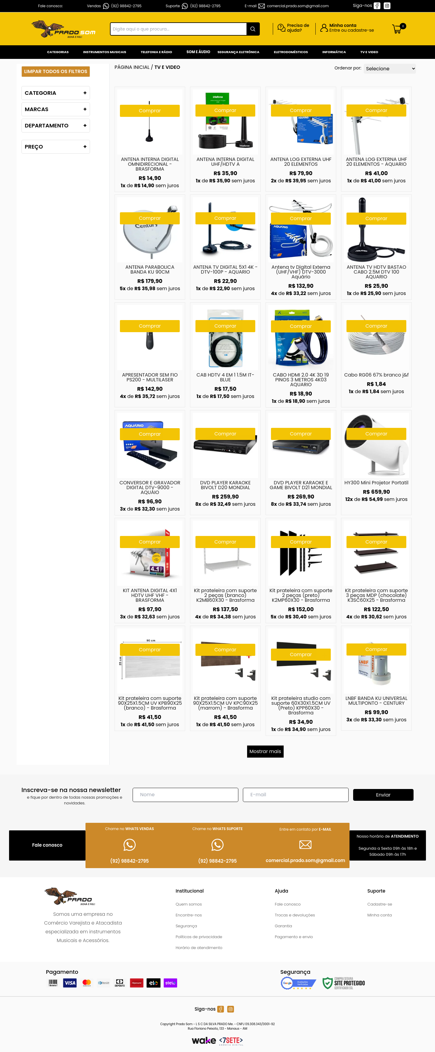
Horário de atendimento (199, 948)
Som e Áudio (198, 51)
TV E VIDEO (167, 67)
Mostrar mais (265, 751)
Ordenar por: (348, 68)
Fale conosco (288, 904)
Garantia (283, 926)
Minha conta (379, 915)
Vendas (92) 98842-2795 (114, 6)
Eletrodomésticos (291, 52)
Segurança (186, 926)
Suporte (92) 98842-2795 (193, 6)
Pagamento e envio (294, 937)
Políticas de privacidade (199, 937)
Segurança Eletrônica (238, 52)
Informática (334, 52)
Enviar (383, 794)
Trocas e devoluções (295, 915)
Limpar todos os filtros (55, 71)
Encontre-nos (189, 915)
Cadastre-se (379, 904)
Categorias (58, 52)
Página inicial (132, 67)
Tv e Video (369, 52)
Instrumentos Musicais (104, 52)
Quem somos (189, 904)
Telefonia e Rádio (156, 52)
